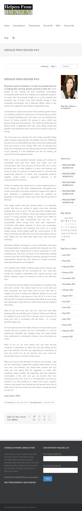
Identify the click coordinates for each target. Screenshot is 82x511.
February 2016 (68, 266)
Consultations (19, 25)
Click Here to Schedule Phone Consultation (21, 477)
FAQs (58, 25)
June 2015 (67, 307)
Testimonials (34, 25)
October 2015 (68, 290)
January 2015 (68, 336)
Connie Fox (11, 402)
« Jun (63, 239)
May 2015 (66, 313)
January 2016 (68, 272)
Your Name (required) (52, 454)
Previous (45, 66)
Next (53, 66)
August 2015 (68, 296)
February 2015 (68, 331)
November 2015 (69, 284)
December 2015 (69, 278)
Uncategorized (35, 402)
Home (6, 25)
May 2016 (66, 261)
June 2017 (67, 255)
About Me (47, 25)
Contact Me (69, 25)
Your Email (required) (52, 466)
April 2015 (67, 319)
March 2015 (67, 325)
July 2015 (66, 301)
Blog (6, 38)
